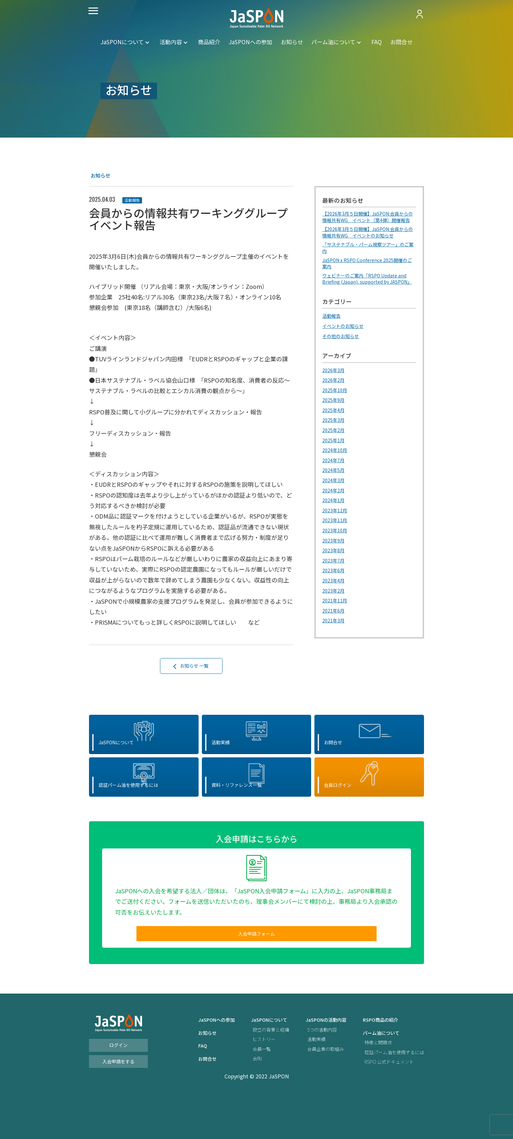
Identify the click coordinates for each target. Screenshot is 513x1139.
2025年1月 (334, 463)
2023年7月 (334, 582)
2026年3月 (334, 393)
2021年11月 (336, 622)
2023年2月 (334, 612)
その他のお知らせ (343, 359)
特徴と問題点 (371, 1082)
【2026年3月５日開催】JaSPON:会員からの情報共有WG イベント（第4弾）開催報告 (369, 222)
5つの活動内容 (310, 1070)
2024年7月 (334, 483)
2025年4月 (334, 433)
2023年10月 (336, 553)
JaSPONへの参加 (250, 42)
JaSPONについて (122, 42)
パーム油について (333, 42)
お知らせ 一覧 (195, 667)
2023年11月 (336, 543)
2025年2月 (334, 453)
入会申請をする (118, 1101)
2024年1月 (334, 523)
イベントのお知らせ (345, 349)
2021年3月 (334, 642)
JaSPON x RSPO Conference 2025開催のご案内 (368, 277)
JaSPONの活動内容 (315, 1060)
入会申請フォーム (256, 971)
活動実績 (303, 1079)
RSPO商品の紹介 (374, 1060)
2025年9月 (334, 423)
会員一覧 (243, 1089)
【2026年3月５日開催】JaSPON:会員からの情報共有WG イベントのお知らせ (369, 242)
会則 (238, 1098)
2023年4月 (334, 602)
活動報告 (134, 199)
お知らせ (292, 42)
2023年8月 (334, 573)
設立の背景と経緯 (254, 1070)
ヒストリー (246, 1079)
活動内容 (171, 42)
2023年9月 (334, 562)
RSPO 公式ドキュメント (384, 1102)
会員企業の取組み (314, 1089)
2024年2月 (334, 513)
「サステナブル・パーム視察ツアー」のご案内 (369, 260)
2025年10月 (336, 413)
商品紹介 (209, 42)
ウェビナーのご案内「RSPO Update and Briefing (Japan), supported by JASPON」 (365, 298)
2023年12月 (336, 533)
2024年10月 (336, 473)
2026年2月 (334, 403)
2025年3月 (334, 443)
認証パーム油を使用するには (390, 1092)
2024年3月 (334, 503)
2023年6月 (334, 592)
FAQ (376, 42)
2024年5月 (334, 493)
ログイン (118, 1085)
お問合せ (401, 42)
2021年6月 (334, 632)
